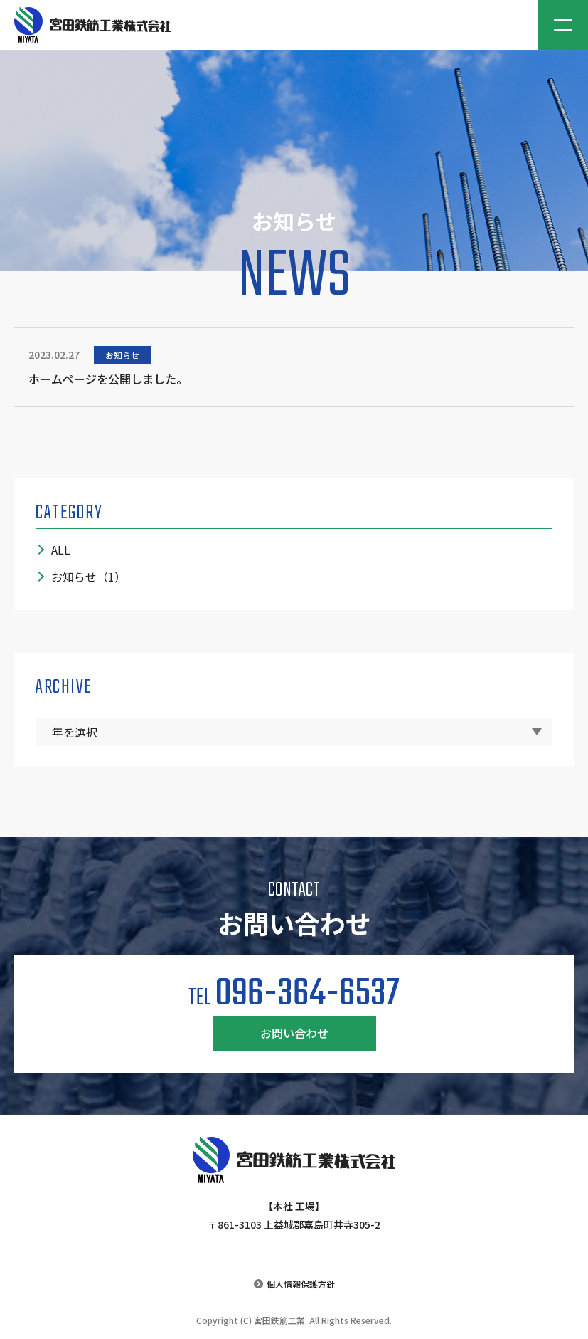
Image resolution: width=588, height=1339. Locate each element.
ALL (60, 549)
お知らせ (88, 576)
